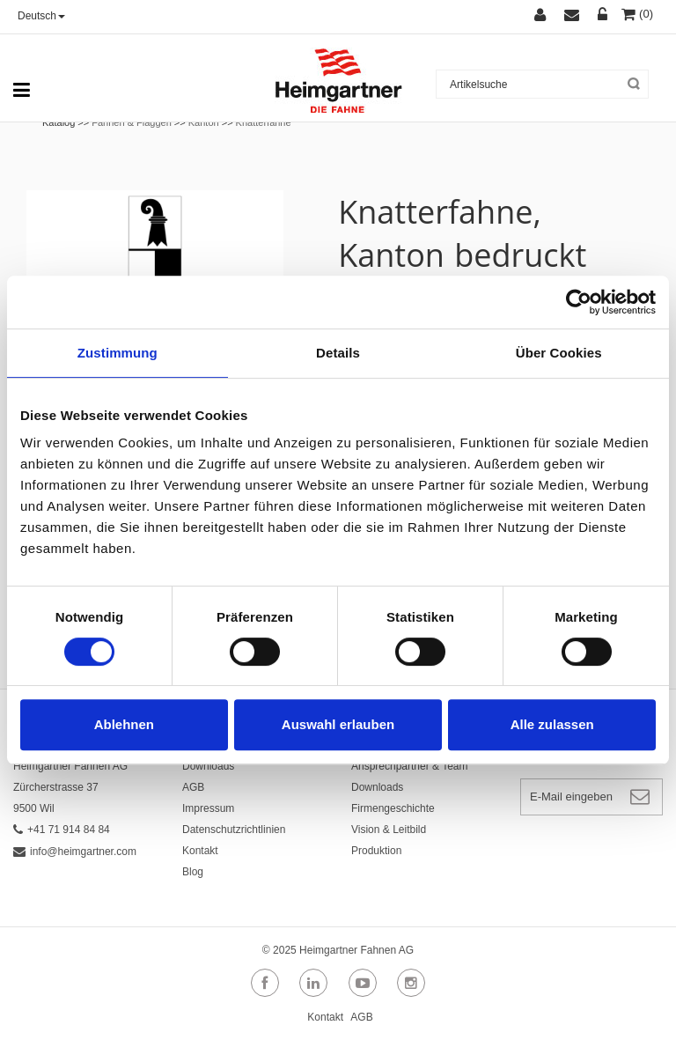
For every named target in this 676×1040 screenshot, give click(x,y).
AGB (193, 787)
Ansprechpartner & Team (409, 766)
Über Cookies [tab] (559, 352)
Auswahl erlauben (338, 724)
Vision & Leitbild (388, 829)
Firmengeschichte (393, 808)
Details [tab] (338, 352)
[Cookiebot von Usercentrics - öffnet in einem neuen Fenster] (579, 302)
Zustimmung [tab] (117, 352)
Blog (192, 872)
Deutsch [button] (41, 16)
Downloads (208, 766)
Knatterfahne (263, 122)
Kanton (203, 122)
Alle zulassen (552, 724)
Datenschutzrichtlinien (233, 829)
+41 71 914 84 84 (61, 829)
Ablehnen (124, 724)
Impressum (208, 808)
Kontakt (200, 851)
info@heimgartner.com (74, 851)
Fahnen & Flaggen (132, 122)
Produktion (376, 851)
